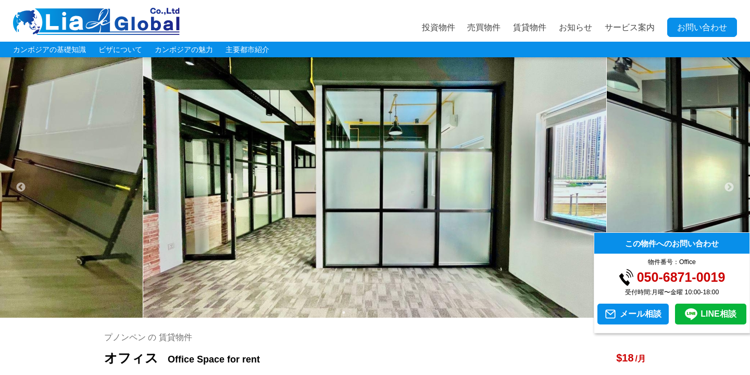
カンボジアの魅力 (184, 49)
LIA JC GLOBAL (96, 21)
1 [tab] (344, 312)
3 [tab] (375, 312)
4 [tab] (390, 312)
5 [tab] (406, 312)
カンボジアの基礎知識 (49, 49)
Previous (20, 187)
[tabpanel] (375, 187)
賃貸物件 (529, 27)
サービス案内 (630, 27)
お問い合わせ (702, 27)
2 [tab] (359, 312)
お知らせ (575, 27)
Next (729, 187)
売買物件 (484, 27)
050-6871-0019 (681, 277)
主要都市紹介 (247, 49)
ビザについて (120, 49)
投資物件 (438, 27)
